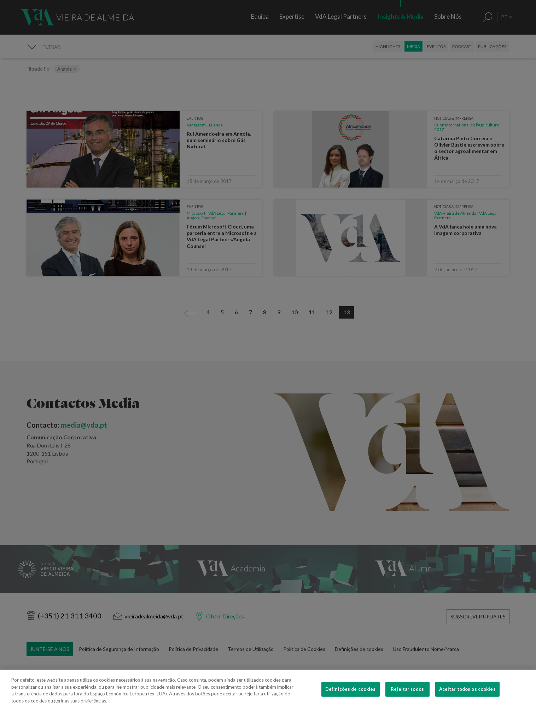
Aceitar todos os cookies (467, 698)
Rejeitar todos (407, 698)
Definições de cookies (350, 698)
